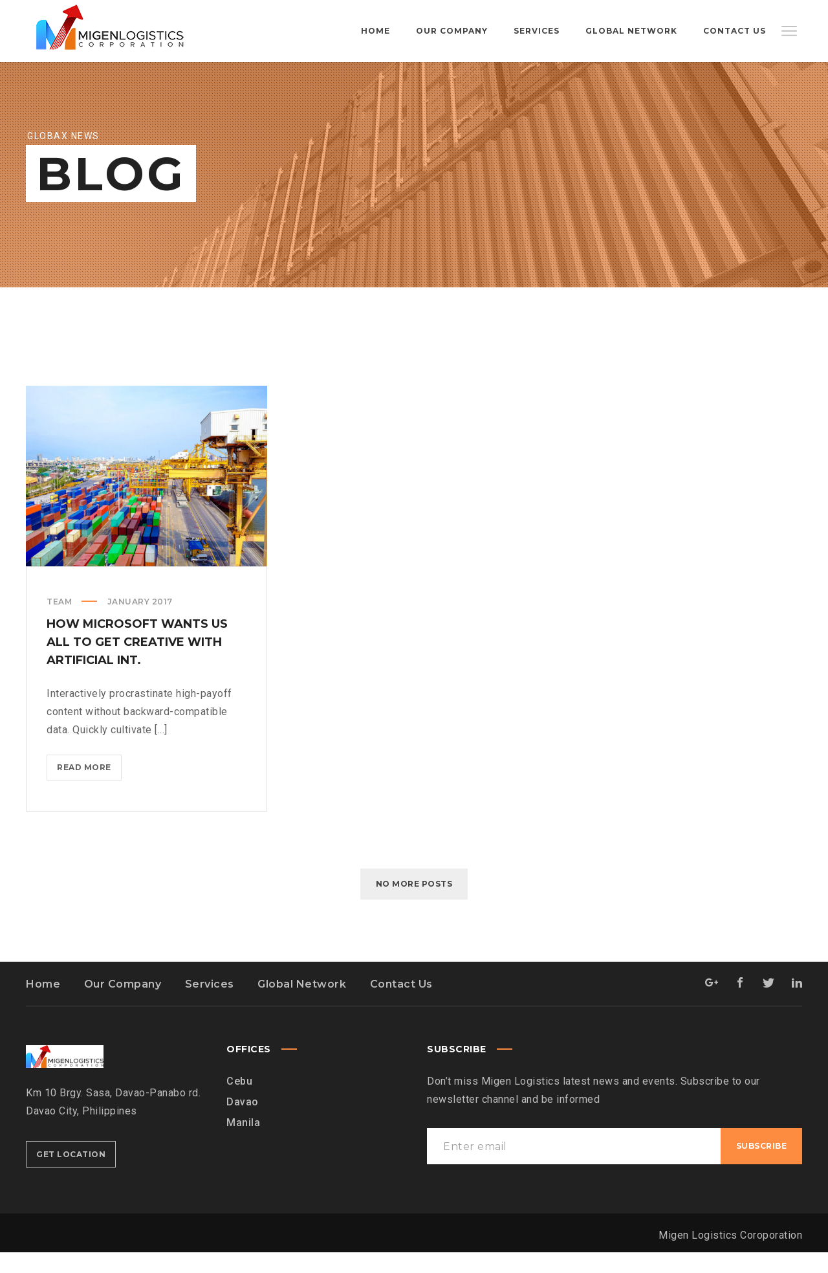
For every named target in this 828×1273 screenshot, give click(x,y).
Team (59, 622)
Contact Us (401, 1005)
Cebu (239, 1102)
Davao (242, 1122)
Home (43, 1005)
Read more (89, 790)
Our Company (123, 1005)
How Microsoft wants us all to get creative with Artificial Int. (137, 662)
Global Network (301, 1005)
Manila (243, 1143)
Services (209, 1005)
